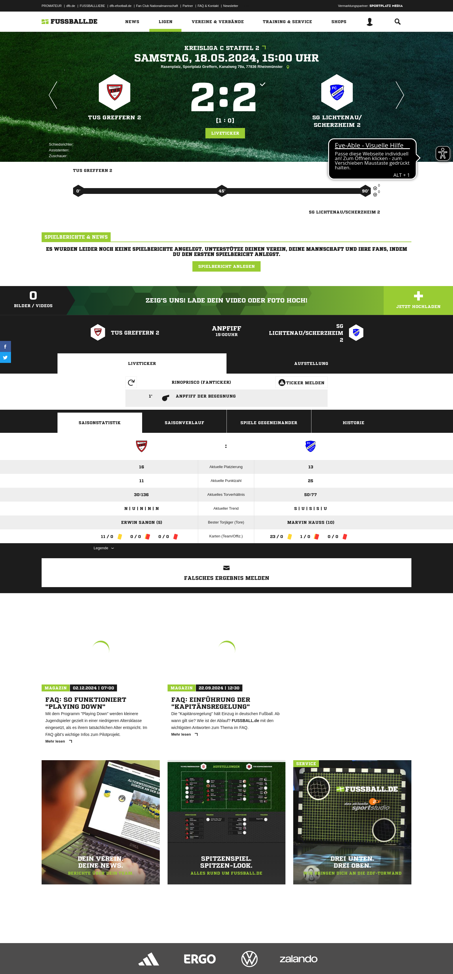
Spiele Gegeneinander (268, 423)
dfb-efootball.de (120, 6)
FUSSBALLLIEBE (92, 6)
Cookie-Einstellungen (211, 960)
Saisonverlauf (184, 423)
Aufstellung (311, 363)
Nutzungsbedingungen (114, 960)
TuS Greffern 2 (114, 117)
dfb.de (70, 6)
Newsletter (230, 6)
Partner (188, 6)
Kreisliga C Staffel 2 (226, 48)
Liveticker (225, 133)
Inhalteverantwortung (175, 960)
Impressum (49, 960)
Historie (353, 423)
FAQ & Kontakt (208, 6)
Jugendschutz (145, 960)
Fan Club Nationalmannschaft (157, 6)
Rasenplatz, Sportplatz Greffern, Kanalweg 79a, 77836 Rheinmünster (226, 67)
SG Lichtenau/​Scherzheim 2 (337, 121)
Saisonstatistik (100, 423)
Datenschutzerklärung (78, 960)
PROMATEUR (52, 6)
